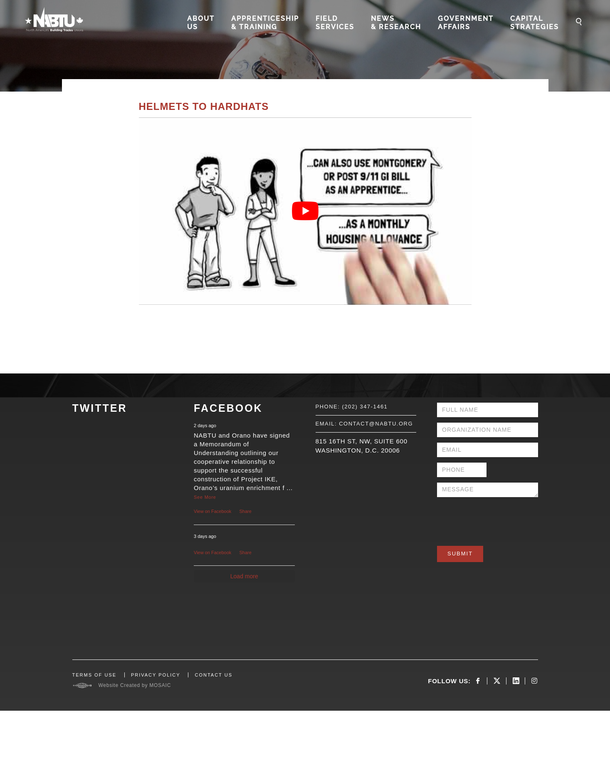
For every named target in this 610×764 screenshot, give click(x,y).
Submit (460, 553)
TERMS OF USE (94, 674)
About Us (201, 23)
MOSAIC (160, 685)
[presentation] (500, 519)
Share (246, 511)
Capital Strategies (534, 23)
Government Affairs (466, 23)
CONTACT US (213, 674)
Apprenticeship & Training (265, 23)
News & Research (396, 23)
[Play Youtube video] (305, 211)
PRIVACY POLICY (155, 674)
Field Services (335, 23)
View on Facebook (212, 511)
